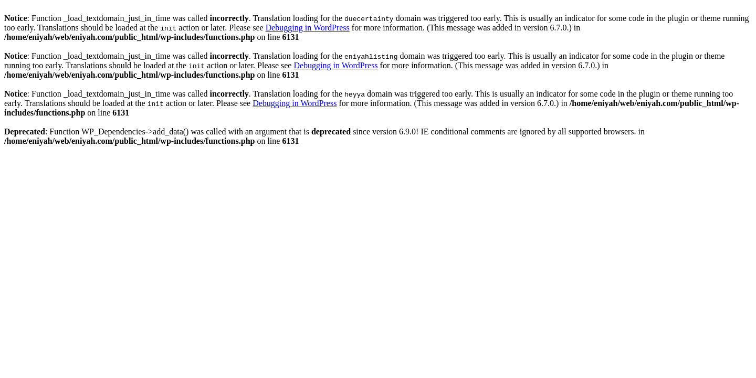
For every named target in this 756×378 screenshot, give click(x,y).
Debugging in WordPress (308, 27)
